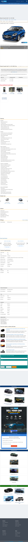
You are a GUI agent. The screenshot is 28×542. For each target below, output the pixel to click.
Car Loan (4, 523)
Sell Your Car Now (14, 446)
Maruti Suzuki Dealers (3, 238)
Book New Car (4, 532)
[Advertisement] (14, 11)
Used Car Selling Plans (5, 522)
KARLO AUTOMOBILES (21, 241)
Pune (18, 522)
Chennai (16, 523)
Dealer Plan (15, 3)
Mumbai (16, 522)
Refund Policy (18, 532)
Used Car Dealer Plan (5, 524)
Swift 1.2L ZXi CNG (7, 203)
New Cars (18, 3)
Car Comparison (4, 533)
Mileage (4, 21)
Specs (7, 21)
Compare (25, 46)
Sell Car (9, 3)
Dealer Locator (4, 534)
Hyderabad (19, 524)
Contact (19, 533)
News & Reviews (10, 21)
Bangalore (16, 524)
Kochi (18, 523)
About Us (16, 533)
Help (15, 532)
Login (22, 1)
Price (1, 21)
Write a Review (25, 48)
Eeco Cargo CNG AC (21, 203)
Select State (18, 1)
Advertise (16, 534)
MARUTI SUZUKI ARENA (7, 241)
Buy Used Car (12, 3)
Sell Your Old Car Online (14, 433)
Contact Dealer (7, 247)
